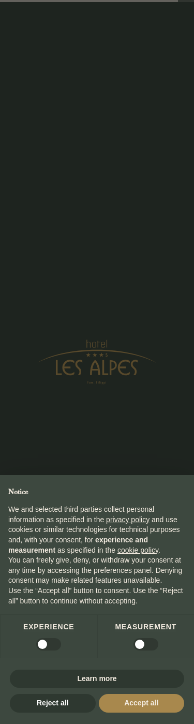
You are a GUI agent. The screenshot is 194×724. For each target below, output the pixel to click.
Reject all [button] (52, 703)
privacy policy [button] (128, 519)
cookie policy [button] (137, 550)
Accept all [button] (141, 703)
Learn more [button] (96, 678)
